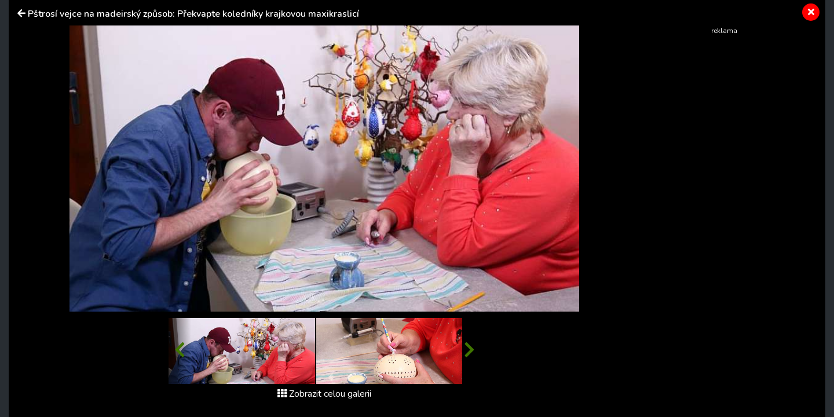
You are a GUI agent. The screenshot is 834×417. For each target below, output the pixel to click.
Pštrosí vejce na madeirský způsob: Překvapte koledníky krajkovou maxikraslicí (193, 14)
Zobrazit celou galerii (324, 393)
